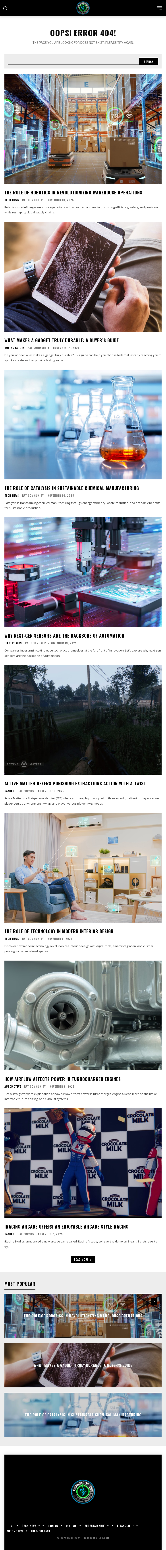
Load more (83, 1259)
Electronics (13, 643)
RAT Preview (26, 791)
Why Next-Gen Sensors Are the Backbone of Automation (64, 635)
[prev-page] (146, 1301)
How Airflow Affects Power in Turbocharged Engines (62, 1079)
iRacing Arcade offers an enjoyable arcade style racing (66, 1226)
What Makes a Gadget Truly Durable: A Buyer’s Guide (61, 340)
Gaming (9, 791)
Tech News (11, 200)
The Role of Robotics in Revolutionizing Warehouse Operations (73, 192)
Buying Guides (14, 347)
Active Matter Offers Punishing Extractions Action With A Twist (75, 783)
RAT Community (33, 200)
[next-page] (154, 1301)
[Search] (148, 61)
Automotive (12, 1086)
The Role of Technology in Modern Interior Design (59, 931)
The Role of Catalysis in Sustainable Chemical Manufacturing (71, 488)
